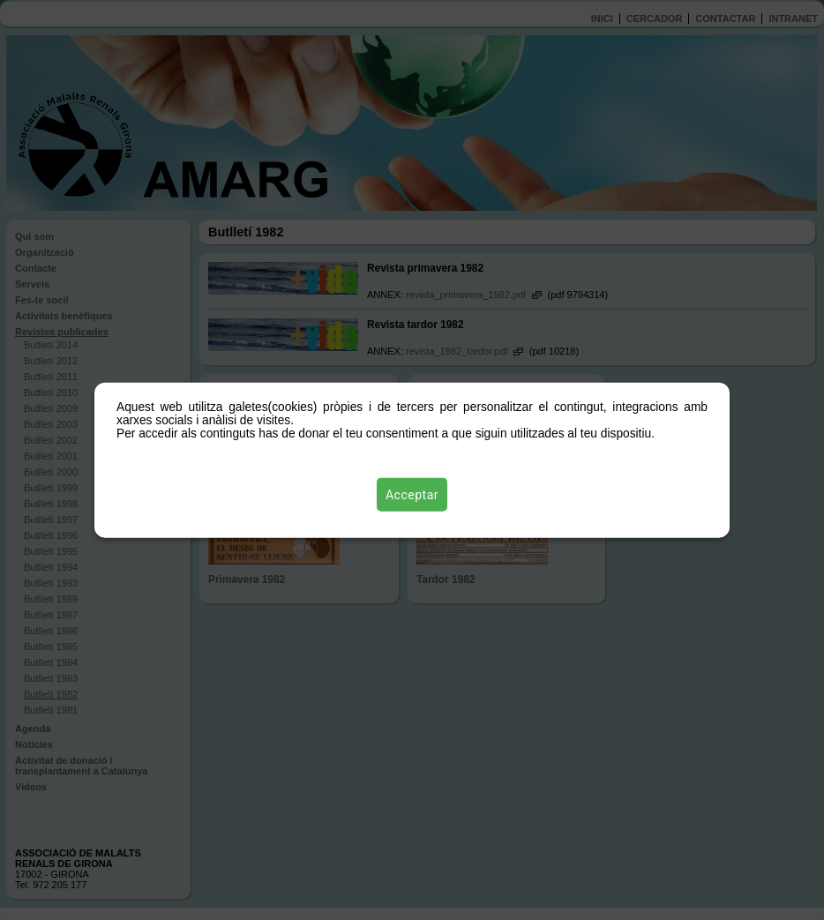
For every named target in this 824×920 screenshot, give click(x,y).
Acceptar (412, 495)
